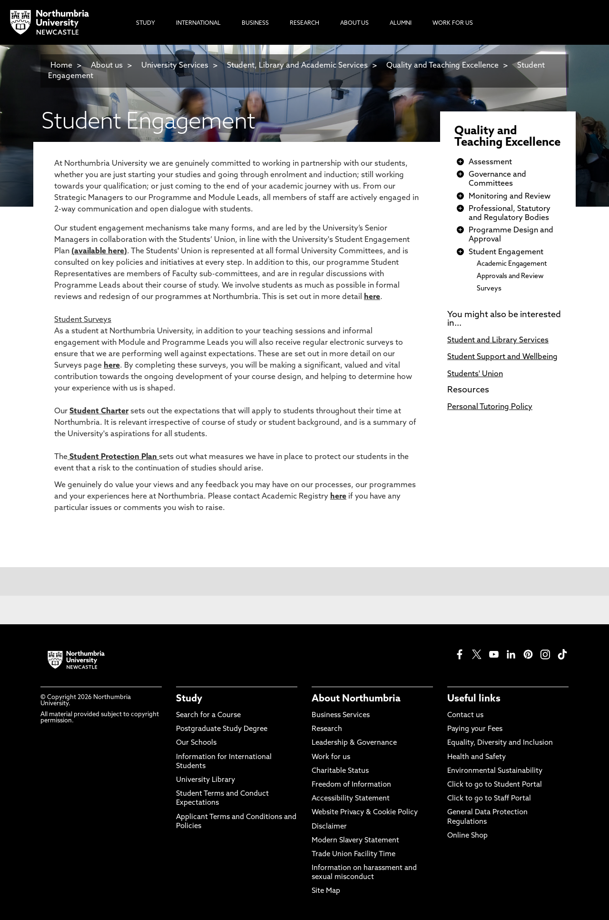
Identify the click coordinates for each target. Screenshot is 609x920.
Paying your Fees (474, 729)
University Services (174, 66)
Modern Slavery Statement (355, 840)
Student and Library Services (498, 340)
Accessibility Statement (351, 798)
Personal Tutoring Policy (489, 407)
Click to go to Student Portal (494, 785)
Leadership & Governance (354, 743)
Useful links (474, 699)
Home (61, 66)
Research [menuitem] (304, 23)
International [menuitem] (198, 23)
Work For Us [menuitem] (452, 23)
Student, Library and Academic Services (297, 66)
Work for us (331, 757)
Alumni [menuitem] (401, 23)
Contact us (465, 715)
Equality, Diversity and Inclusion (500, 743)
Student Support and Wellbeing (502, 357)
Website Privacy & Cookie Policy (365, 812)
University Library (205, 780)
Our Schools (196, 743)
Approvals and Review (510, 276)
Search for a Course (208, 715)
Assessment (490, 162)
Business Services (341, 715)
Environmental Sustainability (494, 771)
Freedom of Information (351, 785)
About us (107, 66)
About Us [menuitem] (354, 23)
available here (99, 251)
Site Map (326, 891)
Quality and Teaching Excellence (442, 66)
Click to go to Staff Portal (489, 798)
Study (189, 699)
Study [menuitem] (145, 23)
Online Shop (467, 836)
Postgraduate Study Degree (221, 729)
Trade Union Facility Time (353, 854)
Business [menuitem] (255, 23)
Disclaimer (329, 826)
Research (327, 729)
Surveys (489, 288)
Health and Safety (476, 757)
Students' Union (475, 374)
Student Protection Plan (113, 457)
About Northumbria (356, 699)
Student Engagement (506, 252)
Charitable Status (340, 771)
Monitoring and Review (509, 196)
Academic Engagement (512, 264)
